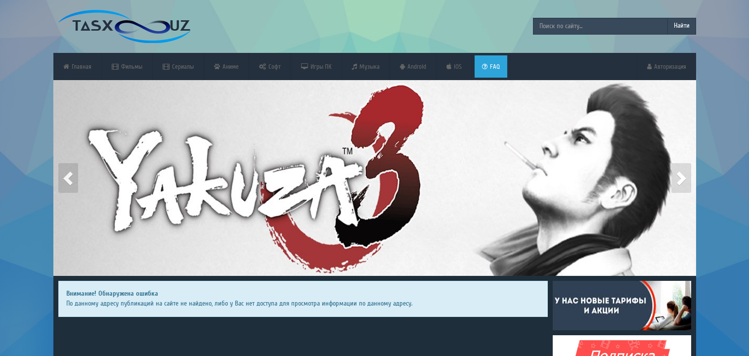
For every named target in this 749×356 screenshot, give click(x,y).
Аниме (226, 66)
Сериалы (178, 66)
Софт (270, 66)
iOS (454, 66)
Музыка (366, 66)
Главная (77, 66)
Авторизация (666, 66)
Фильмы (127, 66)
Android (413, 66)
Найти (682, 26)
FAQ (491, 66)
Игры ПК (316, 66)
